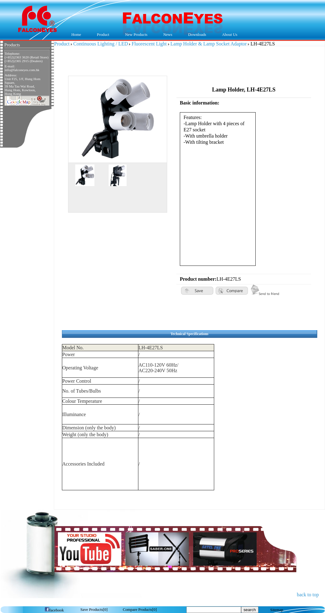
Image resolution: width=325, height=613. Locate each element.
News (166, 34)
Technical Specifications (190, 334)
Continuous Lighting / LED (100, 43)
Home (76, 34)
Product (101, 34)
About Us (228, 34)
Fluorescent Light (149, 43)
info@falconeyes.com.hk (22, 70)
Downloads (195, 34)
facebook (54, 610)
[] (94, 609)
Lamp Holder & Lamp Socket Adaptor (209, 43)
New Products (136, 34)
